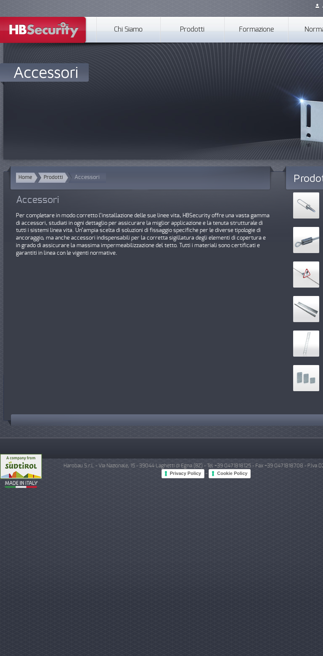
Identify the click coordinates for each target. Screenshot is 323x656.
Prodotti (192, 30)
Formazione (256, 30)
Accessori (45, 71)
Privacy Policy (185, 473)
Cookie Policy (232, 473)
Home (25, 177)
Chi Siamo (128, 30)
